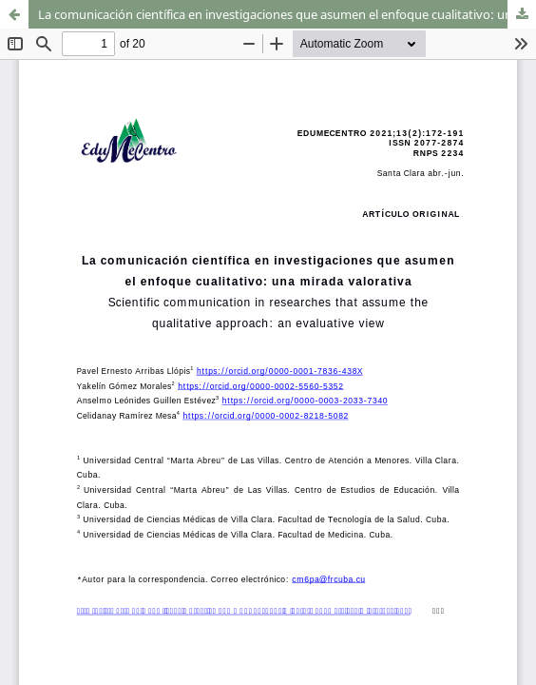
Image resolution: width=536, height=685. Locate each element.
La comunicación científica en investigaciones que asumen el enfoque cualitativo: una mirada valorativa (287, 14)
